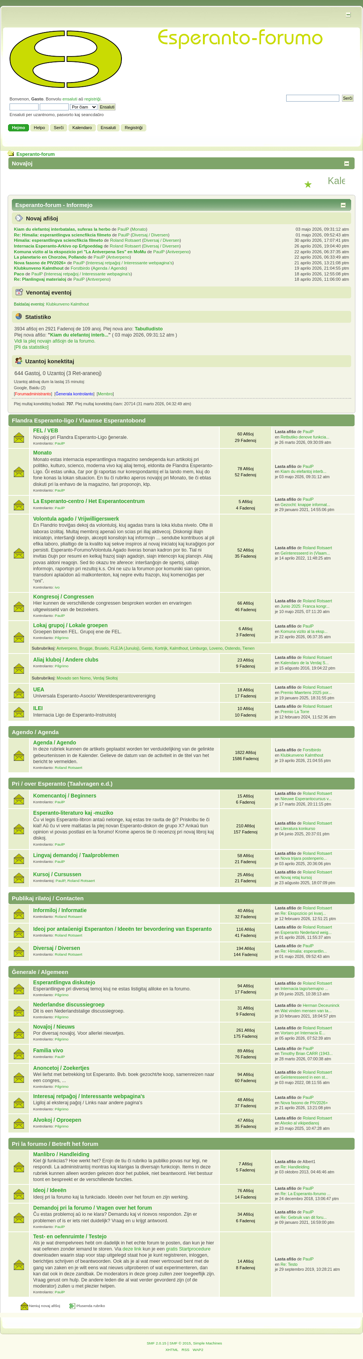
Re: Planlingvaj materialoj (40, 279)
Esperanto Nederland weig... (306, 932)
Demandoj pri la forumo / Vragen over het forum (92, 1208)
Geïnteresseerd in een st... (304, 1077)
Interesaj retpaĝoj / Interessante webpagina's (129, 262)
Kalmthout (179, 648)
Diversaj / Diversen (150, 235)
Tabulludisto (149, 329)
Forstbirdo (80, 268)
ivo (57, 587)
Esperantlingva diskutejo (64, 982)
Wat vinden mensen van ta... (306, 1010)
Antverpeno (178, 251)
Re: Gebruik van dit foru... (303, 1217)
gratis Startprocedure (188, 1249)
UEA (38, 689)
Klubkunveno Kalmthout (39, 268)
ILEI (38, 708)
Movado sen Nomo (74, 678)
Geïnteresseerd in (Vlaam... (305, 553)
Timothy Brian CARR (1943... (306, 1053)
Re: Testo (289, 1264)
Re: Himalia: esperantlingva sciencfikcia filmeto (62, 235)
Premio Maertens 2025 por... (306, 692)
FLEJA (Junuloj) (125, 648)
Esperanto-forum (35, 154)
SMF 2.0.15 (157, 1343)
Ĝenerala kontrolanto (74, 394)
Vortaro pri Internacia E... (302, 1033)
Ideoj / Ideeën (49, 1190)
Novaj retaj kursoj (296, 877)
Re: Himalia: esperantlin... (303, 951)
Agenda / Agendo (108, 268)
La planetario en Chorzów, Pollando (50, 257)
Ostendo (232, 648)
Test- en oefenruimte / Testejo (70, 1236)
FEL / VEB (45, 431)
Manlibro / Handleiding (61, 1154)
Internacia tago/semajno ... (304, 988)
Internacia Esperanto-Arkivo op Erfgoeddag (58, 246)
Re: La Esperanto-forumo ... (305, 1193)
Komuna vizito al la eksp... (303, 631)
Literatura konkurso (297, 828)
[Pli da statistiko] (31, 347)
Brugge (85, 648)
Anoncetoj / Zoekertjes (61, 1068)
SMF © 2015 (180, 1343)
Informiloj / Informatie (60, 910)
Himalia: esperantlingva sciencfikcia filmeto (58, 240)
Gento (146, 648)
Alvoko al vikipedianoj (299, 1123)
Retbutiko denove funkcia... (304, 437)
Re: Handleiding (294, 1167)
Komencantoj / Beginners (64, 796)
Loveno (216, 648)
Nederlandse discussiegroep (69, 1005)
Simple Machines (207, 1343)
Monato (138, 229)
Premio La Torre (294, 711)
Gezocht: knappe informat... (305, 504)
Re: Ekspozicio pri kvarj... (303, 913)
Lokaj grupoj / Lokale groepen (70, 625)
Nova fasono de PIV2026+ (40, 262)
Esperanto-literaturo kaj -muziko (73, 813)
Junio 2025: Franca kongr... (304, 606)
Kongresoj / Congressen (63, 597)
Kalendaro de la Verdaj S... (304, 662)
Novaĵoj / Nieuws (54, 1027)
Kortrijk (161, 648)
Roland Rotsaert (125, 240)
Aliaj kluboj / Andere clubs (66, 660)
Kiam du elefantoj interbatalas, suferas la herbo (62, 229)
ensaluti (69, 99)
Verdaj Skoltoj (105, 678)
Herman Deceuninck (321, 1005)
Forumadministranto (33, 394)
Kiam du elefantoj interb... (79, 335)
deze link (132, 1249)
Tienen (248, 648)
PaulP (123, 229)
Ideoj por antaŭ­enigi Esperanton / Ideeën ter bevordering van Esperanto (122, 929)
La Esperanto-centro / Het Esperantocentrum (89, 501)
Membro (105, 394)
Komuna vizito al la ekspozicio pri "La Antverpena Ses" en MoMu (80, 251)
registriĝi (92, 99)
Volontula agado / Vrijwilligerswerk (76, 519)
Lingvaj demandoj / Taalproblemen (76, 855)
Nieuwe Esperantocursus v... (306, 798)
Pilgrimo (61, 638)
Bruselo (102, 648)
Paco (19, 274)
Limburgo (198, 648)
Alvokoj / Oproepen (57, 1120)
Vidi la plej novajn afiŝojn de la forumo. (55, 341)
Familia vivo (48, 1050)
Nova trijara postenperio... (303, 858)
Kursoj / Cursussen (57, 874)
